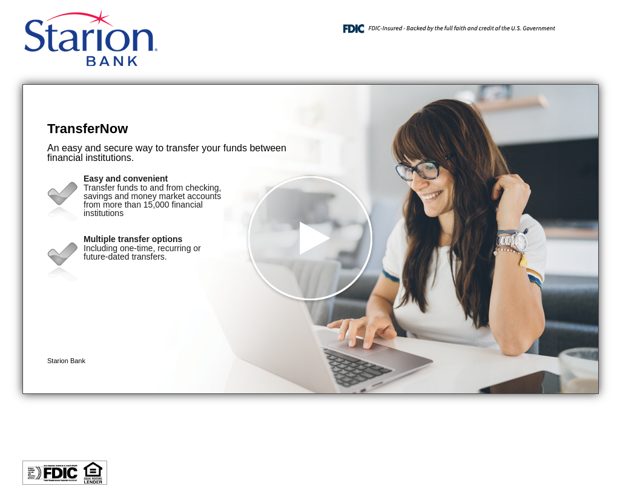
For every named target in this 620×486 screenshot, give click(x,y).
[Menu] (579, 24)
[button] (310, 239)
